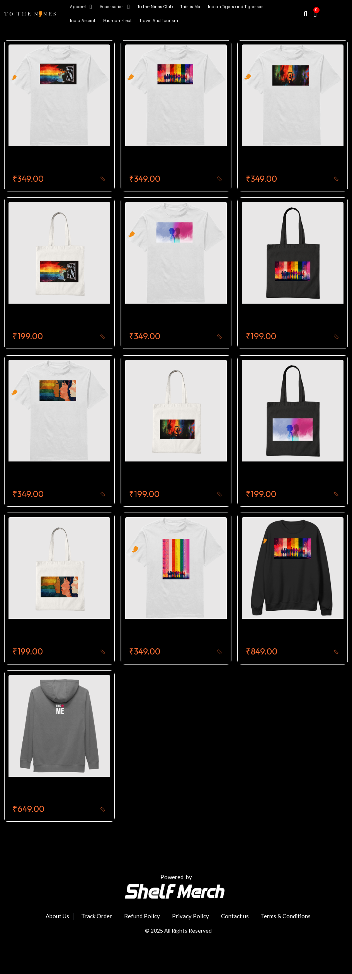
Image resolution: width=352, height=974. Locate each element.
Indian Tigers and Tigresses (236, 7)
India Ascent (82, 21)
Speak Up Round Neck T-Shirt (61, 477)
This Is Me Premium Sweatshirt (296, 634)
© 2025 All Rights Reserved (178, 930)
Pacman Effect (117, 21)
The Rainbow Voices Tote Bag (294, 319)
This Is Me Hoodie (41, 792)
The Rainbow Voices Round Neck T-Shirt (194, 161)
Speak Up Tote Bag (44, 634)
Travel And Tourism (158, 21)
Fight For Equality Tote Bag (56, 319)
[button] (305, 14)
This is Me (190, 7)
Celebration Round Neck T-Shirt (298, 161)
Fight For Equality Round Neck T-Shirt (73, 161)
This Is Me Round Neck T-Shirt (177, 634)
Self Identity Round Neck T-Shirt (181, 319)
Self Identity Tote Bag (281, 477)
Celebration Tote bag (165, 477)
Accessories (115, 7)
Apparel (81, 7)
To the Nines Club (155, 7)
